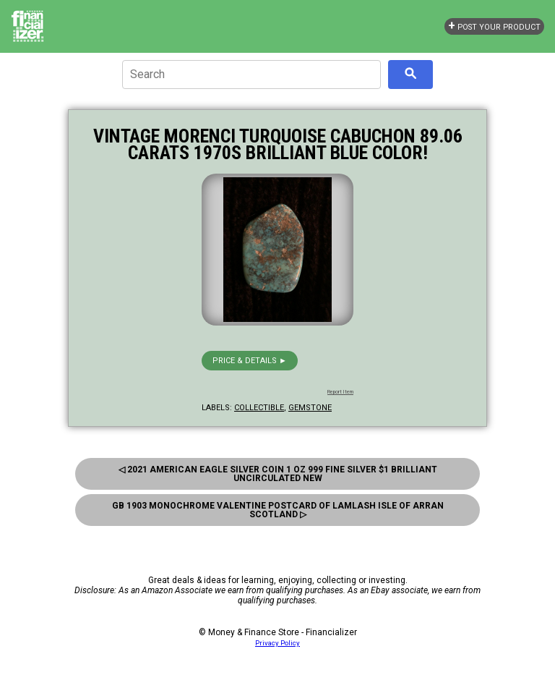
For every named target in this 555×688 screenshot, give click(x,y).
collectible (259, 407)
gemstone (310, 407)
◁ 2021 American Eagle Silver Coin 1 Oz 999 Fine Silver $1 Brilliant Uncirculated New (278, 473)
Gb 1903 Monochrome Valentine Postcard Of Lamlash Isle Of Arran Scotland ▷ (278, 510)
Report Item (340, 392)
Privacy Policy (277, 643)
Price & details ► (249, 360)
